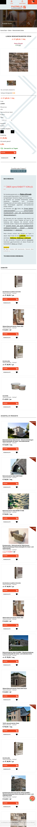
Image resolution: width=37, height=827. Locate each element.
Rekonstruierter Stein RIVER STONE (13, 510)
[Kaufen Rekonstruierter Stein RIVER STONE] (10, 518)
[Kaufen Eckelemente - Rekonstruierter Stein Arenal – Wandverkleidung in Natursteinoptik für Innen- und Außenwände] (10, 555)
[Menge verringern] (2, 131)
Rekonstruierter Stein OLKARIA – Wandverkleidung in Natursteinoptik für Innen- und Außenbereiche (18, 653)
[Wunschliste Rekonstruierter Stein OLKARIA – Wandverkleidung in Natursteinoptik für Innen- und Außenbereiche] (10, 665)
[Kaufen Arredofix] (10, 403)
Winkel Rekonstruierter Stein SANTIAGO (15, 688)
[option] (11, 83)
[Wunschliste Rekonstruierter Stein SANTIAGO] (10, 487)
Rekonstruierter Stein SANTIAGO (12, 476)
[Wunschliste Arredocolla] (10, 372)
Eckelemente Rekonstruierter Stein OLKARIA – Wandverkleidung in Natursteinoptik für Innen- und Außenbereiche (18, 794)
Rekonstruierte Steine (18, 30)
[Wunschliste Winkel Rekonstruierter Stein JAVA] (10, 337)
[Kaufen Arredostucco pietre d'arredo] (10, 299)
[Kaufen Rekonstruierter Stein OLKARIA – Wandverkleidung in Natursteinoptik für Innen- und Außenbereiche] (10, 661)
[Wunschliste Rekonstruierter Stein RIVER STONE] (10, 521)
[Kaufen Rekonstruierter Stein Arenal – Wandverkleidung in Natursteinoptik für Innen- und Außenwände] (10, 448)
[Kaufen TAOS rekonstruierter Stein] (10, 730)
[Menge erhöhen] (12, 131)
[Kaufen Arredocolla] (10, 368)
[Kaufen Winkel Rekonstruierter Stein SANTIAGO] (10, 696)
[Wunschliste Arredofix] (10, 407)
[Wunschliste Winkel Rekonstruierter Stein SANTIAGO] (10, 699)
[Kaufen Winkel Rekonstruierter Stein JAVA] (10, 334)
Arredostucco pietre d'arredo (12, 291)
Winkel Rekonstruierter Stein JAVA (13, 326)
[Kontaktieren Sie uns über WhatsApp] (32, 798)
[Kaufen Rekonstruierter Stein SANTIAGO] (10, 483)
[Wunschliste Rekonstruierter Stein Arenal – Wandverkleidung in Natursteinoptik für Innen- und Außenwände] (10, 452)
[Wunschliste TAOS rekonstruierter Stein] (10, 734)
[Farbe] (6, 120)
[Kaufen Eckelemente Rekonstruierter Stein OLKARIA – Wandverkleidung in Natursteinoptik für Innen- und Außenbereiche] (10, 803)
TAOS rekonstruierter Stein (11, 723)
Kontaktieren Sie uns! (18, 171)
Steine (9, 30)
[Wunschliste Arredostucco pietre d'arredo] (10, 302)
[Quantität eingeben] (7, 131)
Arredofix (5, 396)
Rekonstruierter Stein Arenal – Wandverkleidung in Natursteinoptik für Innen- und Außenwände (18, 440)
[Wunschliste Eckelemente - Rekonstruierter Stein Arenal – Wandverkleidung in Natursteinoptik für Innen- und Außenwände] (10, 559)
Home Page (3, 30)
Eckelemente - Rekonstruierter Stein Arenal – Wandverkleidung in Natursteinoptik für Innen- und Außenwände (18, 547)
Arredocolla (6, 361)
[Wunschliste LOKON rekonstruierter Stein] (8, 157)
